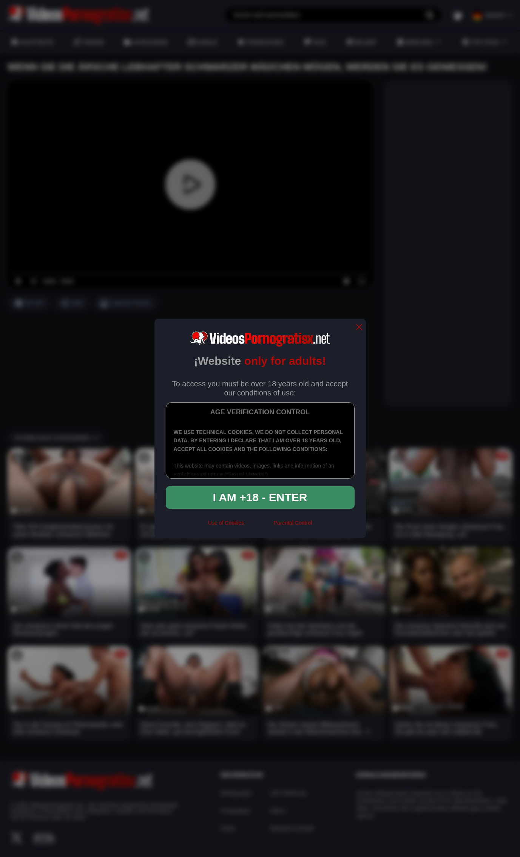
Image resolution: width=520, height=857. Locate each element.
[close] (359, 327)
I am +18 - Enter (260, 497)
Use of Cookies (226, 523)
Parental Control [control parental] (293, 523)
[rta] (259, 526)
